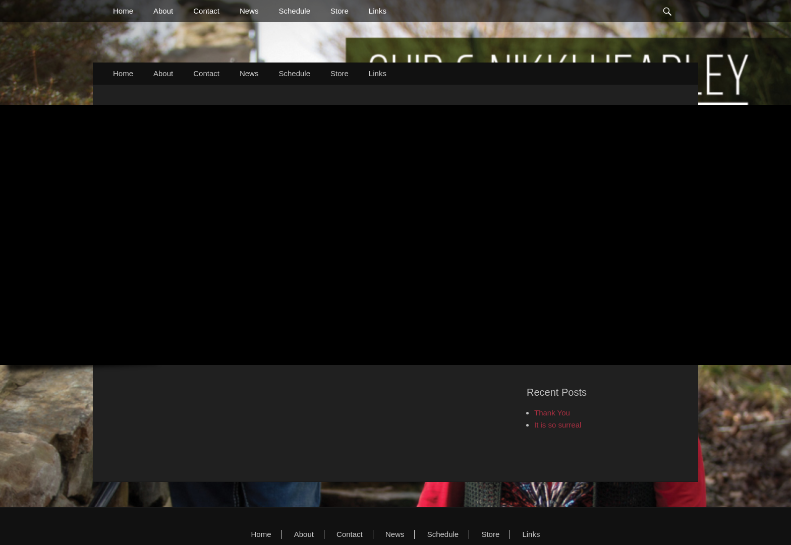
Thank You (552, 412)
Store (339, 11)
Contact (206, 11)
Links (377, 11)
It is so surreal (557, 424)
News (249, 11)
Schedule (294, 11)
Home (123, 11)
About (163, 11)
